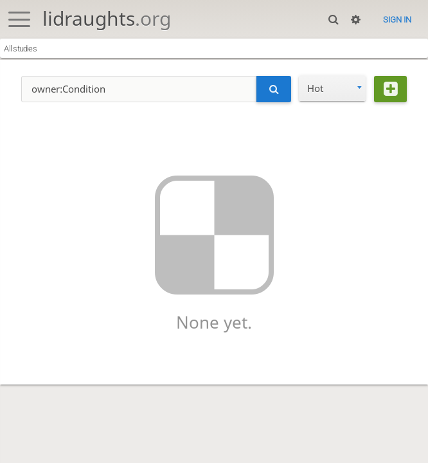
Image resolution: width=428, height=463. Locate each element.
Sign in (397, 19)
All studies (20, 48)
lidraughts (106, 18)
